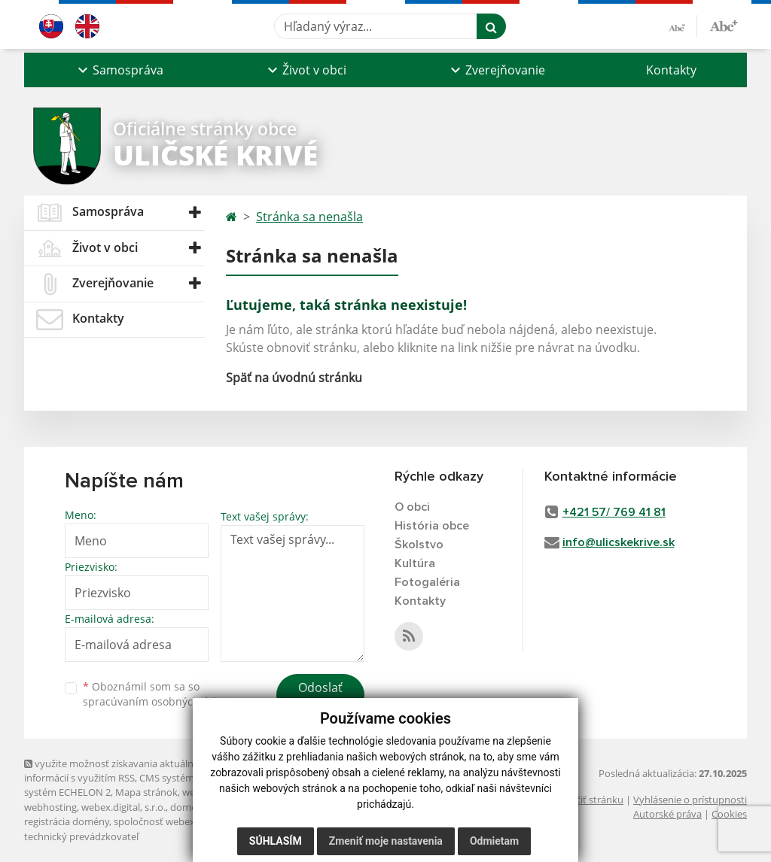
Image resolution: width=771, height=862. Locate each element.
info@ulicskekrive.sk (618, 542)
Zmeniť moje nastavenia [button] (386, 841)
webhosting (50, 807)
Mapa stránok (146, 792)
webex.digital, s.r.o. (123, 807)
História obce (432, 526)
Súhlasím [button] (275, 841)
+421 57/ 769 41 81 (614, 512)
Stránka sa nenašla (309, 216)
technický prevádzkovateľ (81, 836)
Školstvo (419, 545)
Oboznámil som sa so (159, 694)
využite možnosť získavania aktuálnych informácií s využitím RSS (116, 771)
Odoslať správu (320, 696)
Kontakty (671, 70)
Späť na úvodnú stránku (294, 377)
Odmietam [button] (494, 841)
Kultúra (415, 563)
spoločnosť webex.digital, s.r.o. (182, 821)
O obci (412, 507)
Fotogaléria (427, 582)
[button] (119, 70)
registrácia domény (66, 821)
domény (188, 807)
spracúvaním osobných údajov (159, 701)
